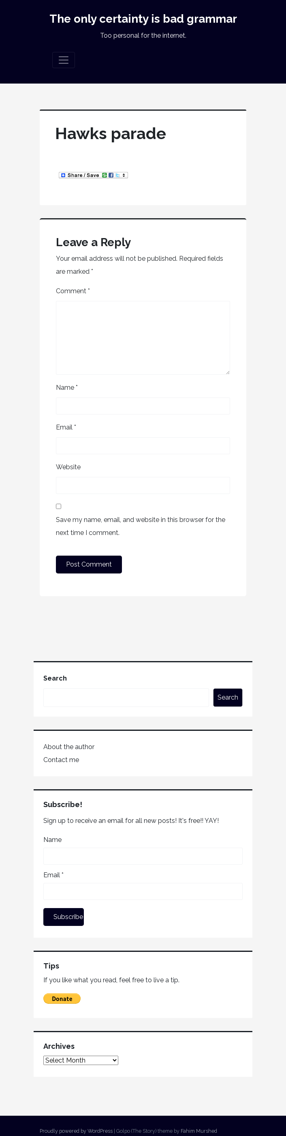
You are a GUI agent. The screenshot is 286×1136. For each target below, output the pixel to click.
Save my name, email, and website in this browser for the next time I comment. (140, 526)
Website (68, 467)
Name (67, 387)
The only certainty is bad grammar (143, 19)
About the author (68, 747)
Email (66, 427)
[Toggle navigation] (63, 60)
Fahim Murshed (199, 1131)
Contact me (61, 760)
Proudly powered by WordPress (76, 1131)
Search (55, 678)
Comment (73, 291)
